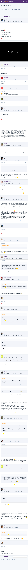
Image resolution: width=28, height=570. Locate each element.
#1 (26, 24)
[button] (2, 2)
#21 (26, 444)
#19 (26, 376)
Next (6, 16)
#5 (26, 102)
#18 (26, 363)
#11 (26, 229)
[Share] (25, 24)
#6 (26, 112)
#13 (26, 260)
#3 (26, 81)
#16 (26, 312)
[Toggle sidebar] (25, 2)
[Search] (26, 2)
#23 (26, 493)
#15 (26, 301)
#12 (26, 243)
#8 (26, 162)
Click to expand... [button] (14, 323)
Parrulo (2, 6)
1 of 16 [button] (2, 16)
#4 (26, 91)
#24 (26, 530)
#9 (26, 185)
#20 (26, 421)
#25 (26, 546)
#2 (26, 68)
